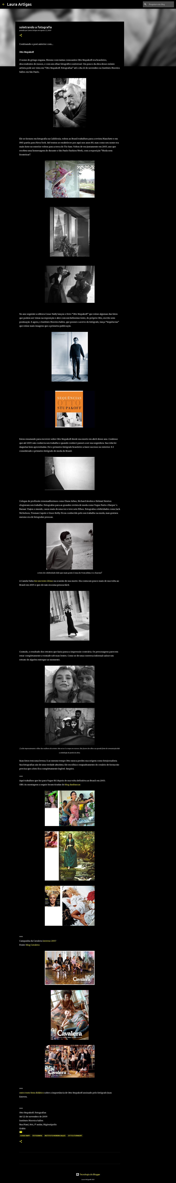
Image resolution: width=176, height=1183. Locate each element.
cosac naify (25, 1135)
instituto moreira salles (55, 1135)
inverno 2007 (49, 941)
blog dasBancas (72, 784)
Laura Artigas (19, 4)
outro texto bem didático (31, 1092)
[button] (20, 35)
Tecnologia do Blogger (88, 1174)
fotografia (37, 1135)
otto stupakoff (75, 1135)
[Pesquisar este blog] (161, 4)
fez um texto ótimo (43, 581)
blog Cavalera (32, 945)
